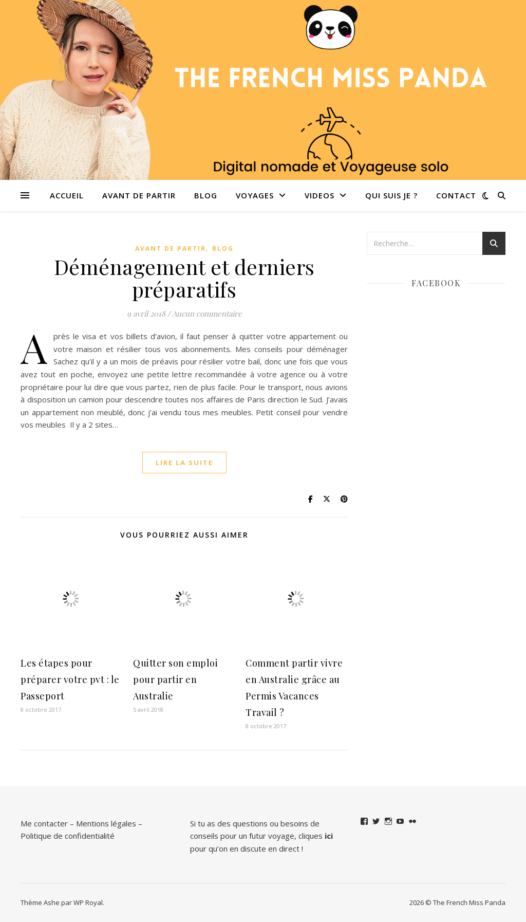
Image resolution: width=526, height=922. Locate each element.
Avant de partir (139, 195)
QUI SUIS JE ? (391, 195)
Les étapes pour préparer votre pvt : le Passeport (70, 679)
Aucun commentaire (207, 313)
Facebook (436, 283)
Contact (456, 195)
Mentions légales (106, 823)
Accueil (67, 195)
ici (329, 836)
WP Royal (88, 902)
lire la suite (184, 462)
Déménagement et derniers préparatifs (184, 278)
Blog (205, 195)
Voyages (255, 195)
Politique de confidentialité (68, 836)
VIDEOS (319, 195)
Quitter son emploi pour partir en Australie (175, 679)
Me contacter (44, 823)
